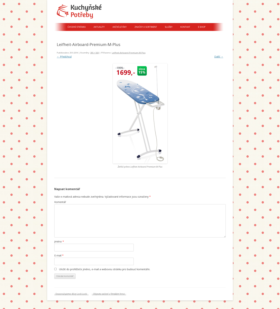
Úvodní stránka (77, 26)
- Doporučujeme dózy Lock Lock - (71, 293)
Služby (168, 26)
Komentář (60, 202)
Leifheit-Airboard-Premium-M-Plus (128, 52)
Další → (218, 56)
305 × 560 (94, 52)
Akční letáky (119, 26)
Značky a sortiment (145, 26)
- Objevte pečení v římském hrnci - (109, 293)
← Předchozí (64, 56)
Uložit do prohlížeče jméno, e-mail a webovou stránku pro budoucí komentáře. (104, 269)
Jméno (59, 241)
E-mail (59, 255)
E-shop (202, 26)
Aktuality (99, 26)
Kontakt (185, 26)
